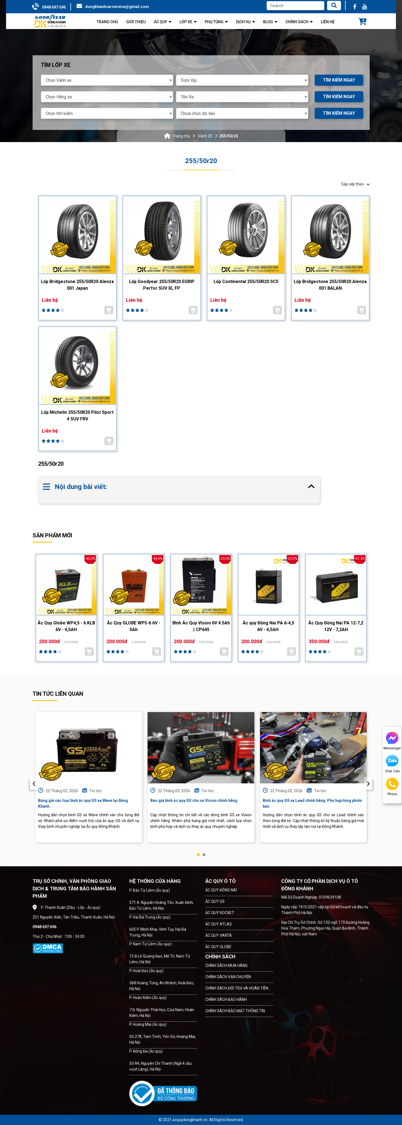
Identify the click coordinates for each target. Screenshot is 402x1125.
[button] (198, 854)
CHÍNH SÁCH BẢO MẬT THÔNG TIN (235, 1011)
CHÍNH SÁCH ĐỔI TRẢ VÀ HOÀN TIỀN (236, 988)
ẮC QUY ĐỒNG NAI (221, 890)
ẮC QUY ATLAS (218, 924)
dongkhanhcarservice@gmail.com (117, 6)
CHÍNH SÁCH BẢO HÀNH (226, 999)
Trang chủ (181, 136)
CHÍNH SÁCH (220, 956)
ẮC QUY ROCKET (219, 913)
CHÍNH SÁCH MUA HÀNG (226, 965)
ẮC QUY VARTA (218, 935)
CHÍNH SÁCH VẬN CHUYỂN (228, 977)
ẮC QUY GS (215, 901)
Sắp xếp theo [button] (355, 184)
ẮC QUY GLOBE (218, 947)
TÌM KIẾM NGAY (339, 80)
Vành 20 (205, 136)
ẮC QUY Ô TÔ (220, 881)
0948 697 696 (54, 7)
